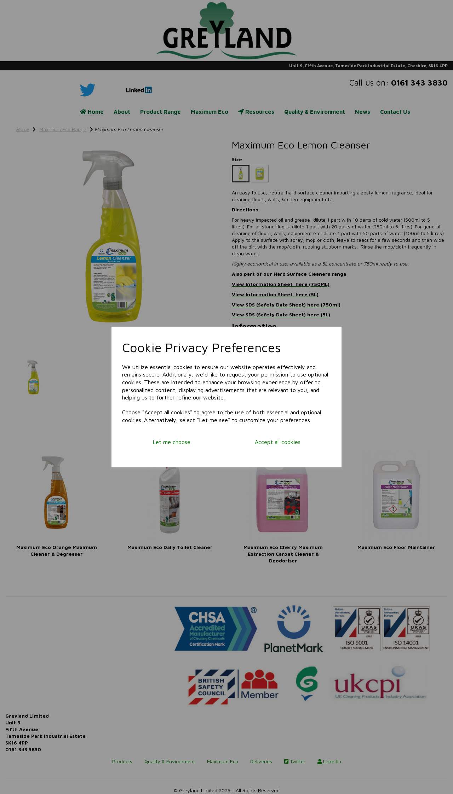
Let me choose (171, 442)
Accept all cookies (277, 442)
